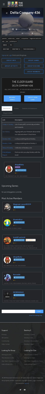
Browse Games (12, 99)
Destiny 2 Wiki (7, 143)
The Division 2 (28, 49)
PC (11, 45)
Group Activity (11, 66)
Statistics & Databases (29, 108)
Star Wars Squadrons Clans (33, 361)
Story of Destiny (8, 148)
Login (10, 55)
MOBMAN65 (18, 292)
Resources (7, 108)
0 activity (26, 33)
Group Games (33, 60)
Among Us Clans (29, 358)
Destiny (6, 49)
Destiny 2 (16, 49)
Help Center (6, 344)
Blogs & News (8, 113)
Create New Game (32, 99)
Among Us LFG (6, 355)
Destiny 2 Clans (29, 334)
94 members (21, 29)
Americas (36, 33)
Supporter (21, 170)
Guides (16, 108)
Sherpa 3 (30, 240)
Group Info (11, 60)
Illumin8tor (18, 219)
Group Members (33, 71)
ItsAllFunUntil (19, 237)
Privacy (4, 334)
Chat (39, 311)
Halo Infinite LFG (7, 364)
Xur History (6, 132)
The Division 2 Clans (31, 355)
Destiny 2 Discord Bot (31, 341)
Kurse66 (16, 274)
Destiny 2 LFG (28, 338)
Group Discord (33, 66)
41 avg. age (34, 29)
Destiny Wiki (6, 139)
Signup (4, 55)
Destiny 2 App (28, 344)
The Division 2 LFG (8, 358)
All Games (5, 338)
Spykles (26, 383)
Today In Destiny (8, 124)
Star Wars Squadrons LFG (10, 361)
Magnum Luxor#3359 (22, 204)
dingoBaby (19, 165)
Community (5, 341)
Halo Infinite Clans (30, 364)
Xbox (5, 45)
